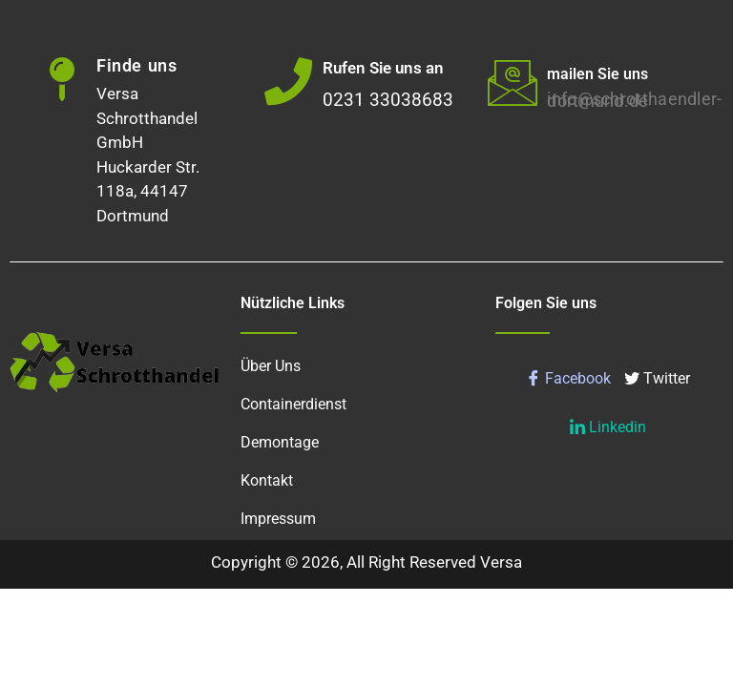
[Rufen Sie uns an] (288, 81)
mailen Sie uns (597, 74)
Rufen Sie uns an (383, 67)
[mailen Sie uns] (512, 82)
